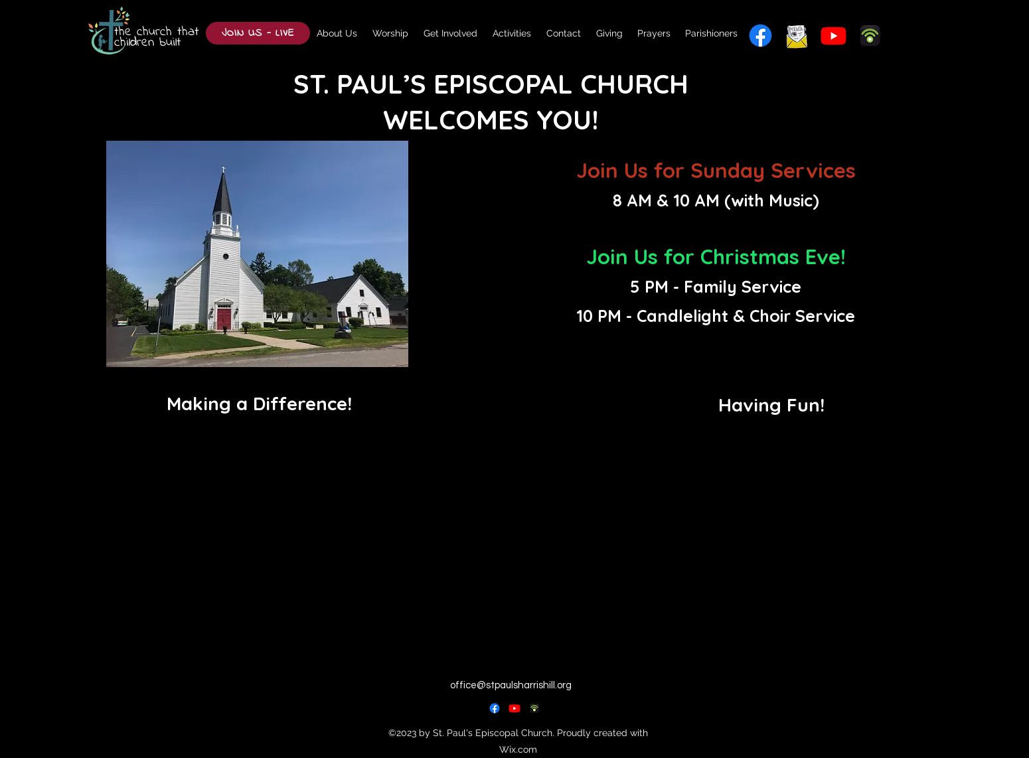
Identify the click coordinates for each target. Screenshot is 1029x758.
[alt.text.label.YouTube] (833, 35)
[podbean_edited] (534, 708)
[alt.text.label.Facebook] (760, 35)
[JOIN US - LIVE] (258, 33)
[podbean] (870, 35)
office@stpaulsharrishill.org (511, 685)
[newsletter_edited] (797, 35)
